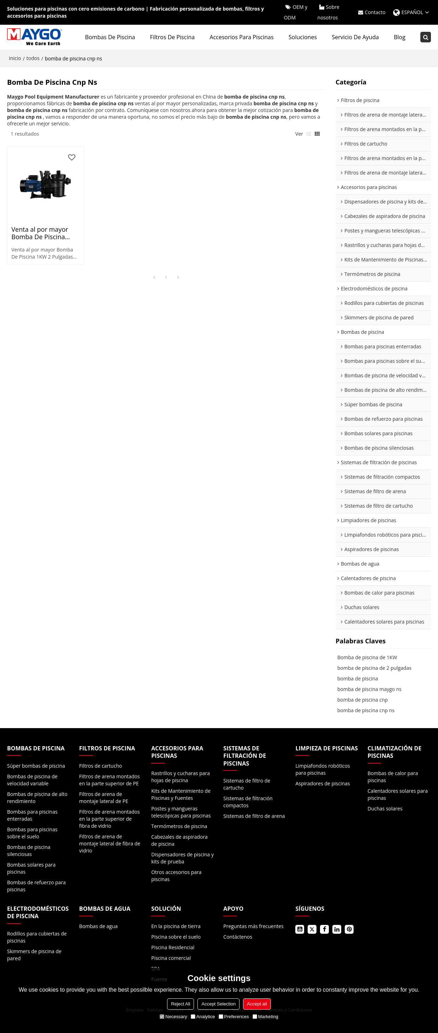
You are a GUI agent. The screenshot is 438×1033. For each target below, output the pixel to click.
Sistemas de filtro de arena (254, 816)
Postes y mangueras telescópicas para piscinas (181, 812)
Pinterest (349, 929)
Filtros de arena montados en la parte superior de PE (109, 780)
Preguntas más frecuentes (253, 926)
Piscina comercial (171, 958)
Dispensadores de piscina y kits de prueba (182, 858)
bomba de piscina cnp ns (366, 710)
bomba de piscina (357, 678)
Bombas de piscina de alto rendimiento (37, 797)
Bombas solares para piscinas (31, 868)
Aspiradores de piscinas (322, 783)
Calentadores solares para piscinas (398, 794)
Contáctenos (237, 936)
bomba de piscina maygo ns (369, 689)
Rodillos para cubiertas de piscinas (37, 937)
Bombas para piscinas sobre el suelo (32, 833)
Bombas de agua (98, 926)
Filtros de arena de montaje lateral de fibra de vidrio (109, 843)
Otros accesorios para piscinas (176, 876)
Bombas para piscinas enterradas (32, 815)
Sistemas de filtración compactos (247, 802)
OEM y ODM (295, 12)
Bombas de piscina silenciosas (29, 850)
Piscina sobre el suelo (176, 936)
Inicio (15, 58)
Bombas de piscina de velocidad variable (32, 780)
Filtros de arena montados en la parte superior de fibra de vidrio (109, 818)
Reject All (180, 1004)
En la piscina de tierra (176, 926)
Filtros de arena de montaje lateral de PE (103, 797)
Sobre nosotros (328, 12)
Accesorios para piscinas (242, 37)
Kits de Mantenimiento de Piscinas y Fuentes (181, 794)
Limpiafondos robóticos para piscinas (322, 769)
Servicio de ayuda (355, 37)
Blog (400, 37)
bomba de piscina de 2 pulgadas (374, 668)
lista (308, 133)
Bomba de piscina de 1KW (367, 657)
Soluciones (303, 37)
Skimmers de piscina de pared (34, 955)
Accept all (257, 1004)
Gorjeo (312, 929)
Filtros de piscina (172, 37)
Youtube (299, 929)
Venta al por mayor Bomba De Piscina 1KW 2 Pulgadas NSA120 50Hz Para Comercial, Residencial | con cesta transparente (44, 233)
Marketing (265, 1016)
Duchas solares (385, 808)
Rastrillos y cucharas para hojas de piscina (180, 777)
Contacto (375, 12)
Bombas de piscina (110, 37)
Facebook (324, 929)
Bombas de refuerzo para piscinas (36, 886)
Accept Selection (218, 1004)
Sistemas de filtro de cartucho (246, 784)
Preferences (234, 1016)
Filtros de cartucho (100, 765)
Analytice (203, 1016)
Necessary (173, 1016)
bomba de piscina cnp (362, 699)
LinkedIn (336, 929)
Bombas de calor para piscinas (393, 777)
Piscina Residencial (172, 947)
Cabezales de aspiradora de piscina (179, 840)
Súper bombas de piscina (36, 765)
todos (33, 58)
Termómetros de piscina (179, 826)
